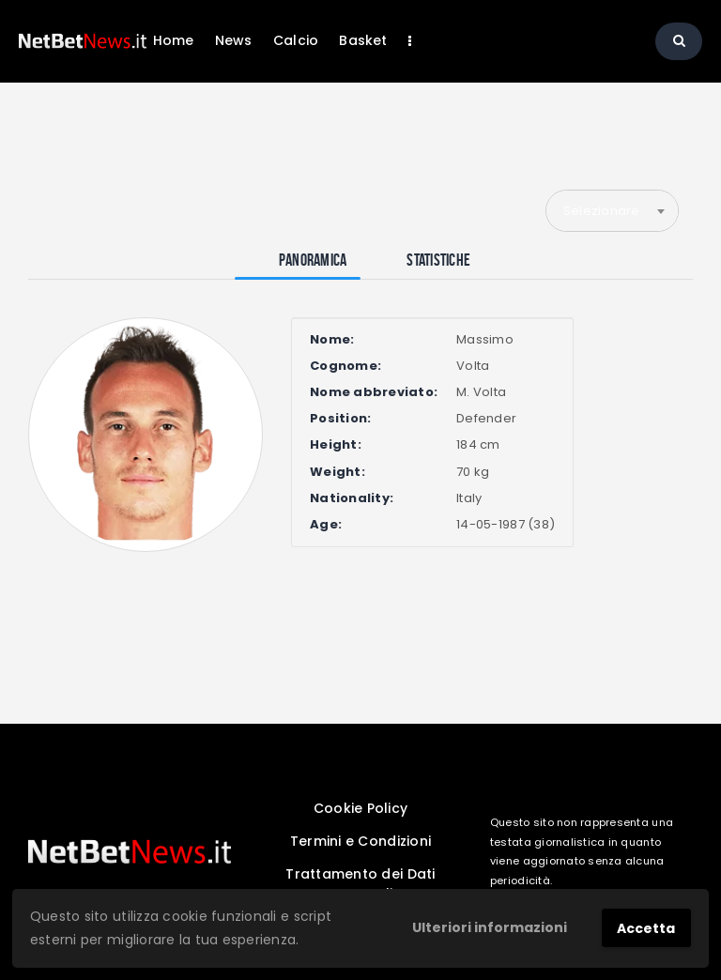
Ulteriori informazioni (489, 927)
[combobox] (612, 210)
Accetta (646, 928)
